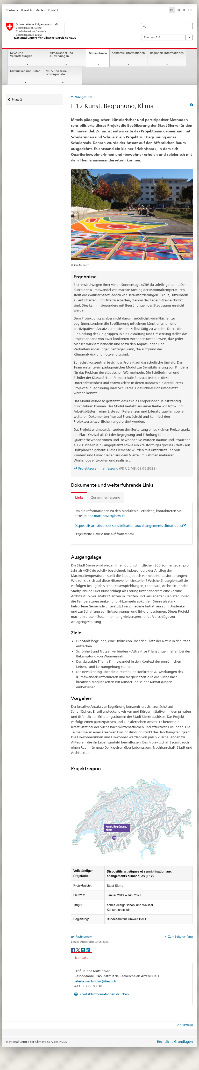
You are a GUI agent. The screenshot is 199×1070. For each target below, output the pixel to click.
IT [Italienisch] (184, 10)
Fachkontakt (83, 936)
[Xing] (83, 950)
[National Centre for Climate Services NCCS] (67, 31)
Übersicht (27, 10)
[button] (145, 26)
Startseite (12, 10)
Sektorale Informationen (128, 53)
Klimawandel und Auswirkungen (61, 54)
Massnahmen (99, 54)
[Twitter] (78, 950)
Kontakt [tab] (81, 957)
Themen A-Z (167, 37)
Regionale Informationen (167, 53)
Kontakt (53, 10)
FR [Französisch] (178, 10)
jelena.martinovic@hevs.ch (104, 516)
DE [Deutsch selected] (172, 10)
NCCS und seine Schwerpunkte (56, 72)
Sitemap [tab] (186, 1025)
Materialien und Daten (25, 71)
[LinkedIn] (88, 950)
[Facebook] (73, 950)
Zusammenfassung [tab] (105, 497)
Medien (40, 10)
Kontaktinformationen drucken (104, 994)
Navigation (83, 97)
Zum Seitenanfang (180, 936)
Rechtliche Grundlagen (175, 1041)
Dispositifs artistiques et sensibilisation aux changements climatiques (128, 525)
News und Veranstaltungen (21, 54)
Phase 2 (17, 97)
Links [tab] (79, 497)
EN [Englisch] (190, 10)
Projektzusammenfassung (117, 468)
